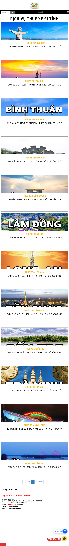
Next (40, 482)
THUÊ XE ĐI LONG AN (34, 272)
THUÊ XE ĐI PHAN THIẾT (34, 119)
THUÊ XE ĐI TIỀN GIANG (34, 310)
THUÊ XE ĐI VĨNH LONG (34, 425)
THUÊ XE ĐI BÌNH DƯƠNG (34, 196)
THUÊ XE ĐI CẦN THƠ (34, 463)
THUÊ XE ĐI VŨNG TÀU (34, 43)
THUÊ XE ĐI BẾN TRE (34, 349)
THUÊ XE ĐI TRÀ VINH (34, 387)
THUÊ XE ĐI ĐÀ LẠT (34, 234)
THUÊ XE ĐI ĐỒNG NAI (34, 157)
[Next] (45, 482)
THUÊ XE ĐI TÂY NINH (34, 81)
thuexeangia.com (13, 506)
